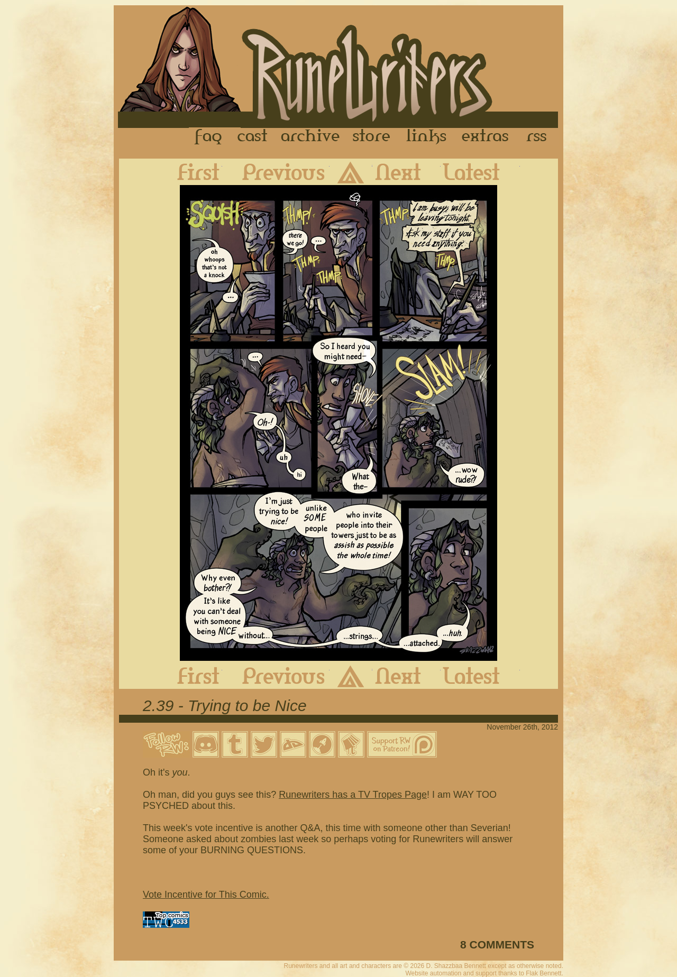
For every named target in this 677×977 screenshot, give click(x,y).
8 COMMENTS (497, 944)
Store (371, 136)
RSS (539, 136)
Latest (480, 172)
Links (426, 136)
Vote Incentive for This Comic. (206, 894)
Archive (310, 136)
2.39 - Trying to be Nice (225, 705)
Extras (487, 136)
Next (406, 172)
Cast (253, 136)
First (190, 172)
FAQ (209, 136)
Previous (276, 172)
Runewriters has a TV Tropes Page (353, 794)
